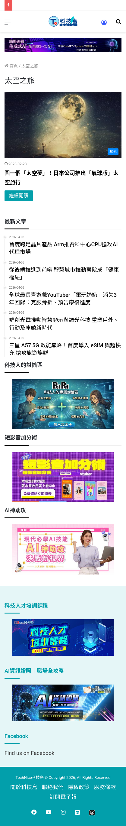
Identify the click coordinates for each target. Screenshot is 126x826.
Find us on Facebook (29, 753)
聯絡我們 (53, 787)
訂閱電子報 (63, 797)
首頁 (11, 65)
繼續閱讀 (18, 196)
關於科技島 (23, 787)
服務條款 (105, 787)
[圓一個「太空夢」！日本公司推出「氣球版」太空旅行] (63, 125)
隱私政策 (79, 787)
